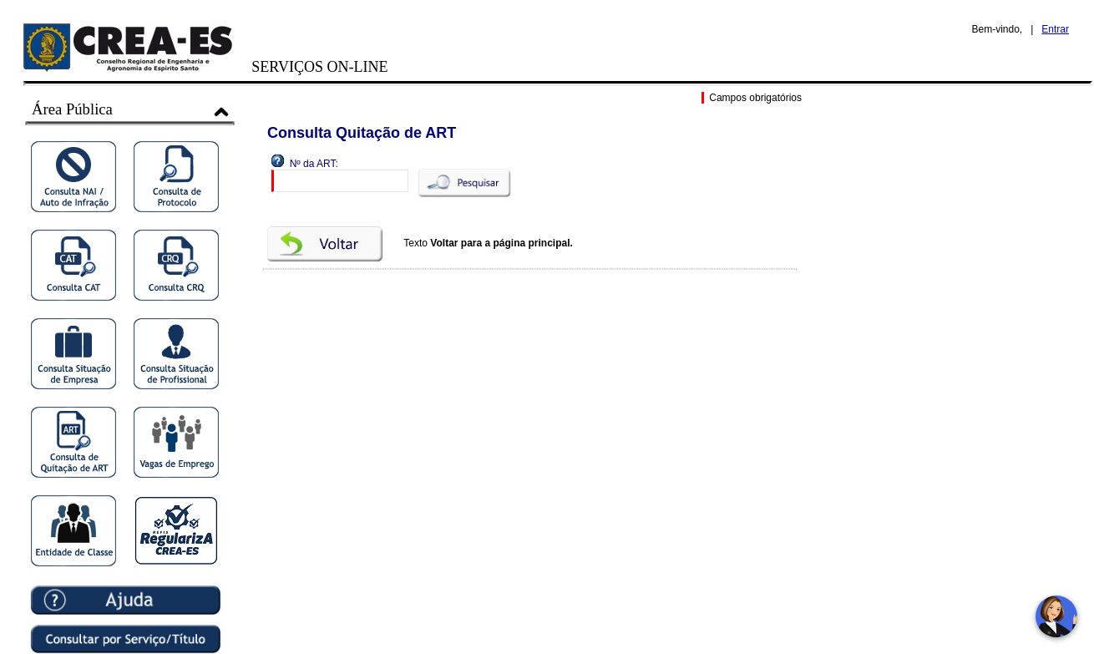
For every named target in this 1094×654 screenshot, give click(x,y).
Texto (488, 243)
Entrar (1055, 29)
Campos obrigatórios (753, 98)
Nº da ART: (314, 164)
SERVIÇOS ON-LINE (319, 66)
